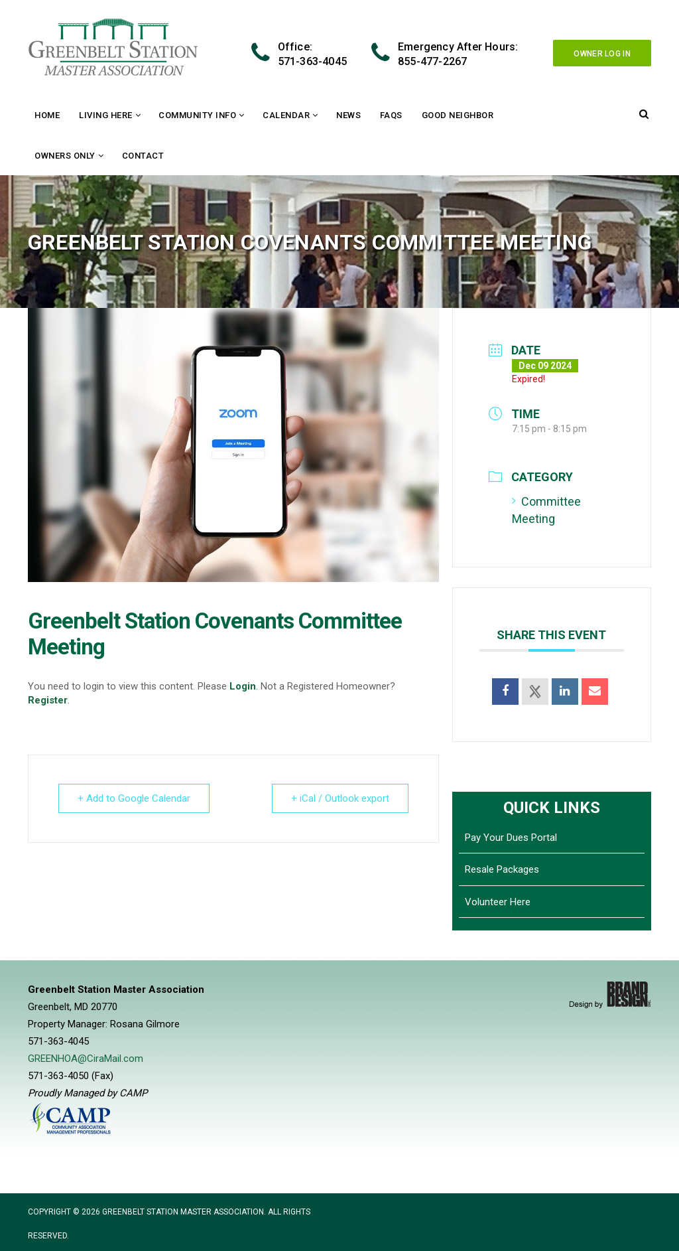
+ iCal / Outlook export (340, 798)
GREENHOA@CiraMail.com (85, 1059)
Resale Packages (502, 869)
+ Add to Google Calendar (134, 798)
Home (47, 115)
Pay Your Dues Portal (511, 838)
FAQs (391, 115)
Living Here (106, 115)
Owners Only (64, 156)
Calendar (286, 115)
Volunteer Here (497, 902)
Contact (143, 156)
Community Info (197, 115)
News (348, 115)
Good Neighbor (458, 115)
